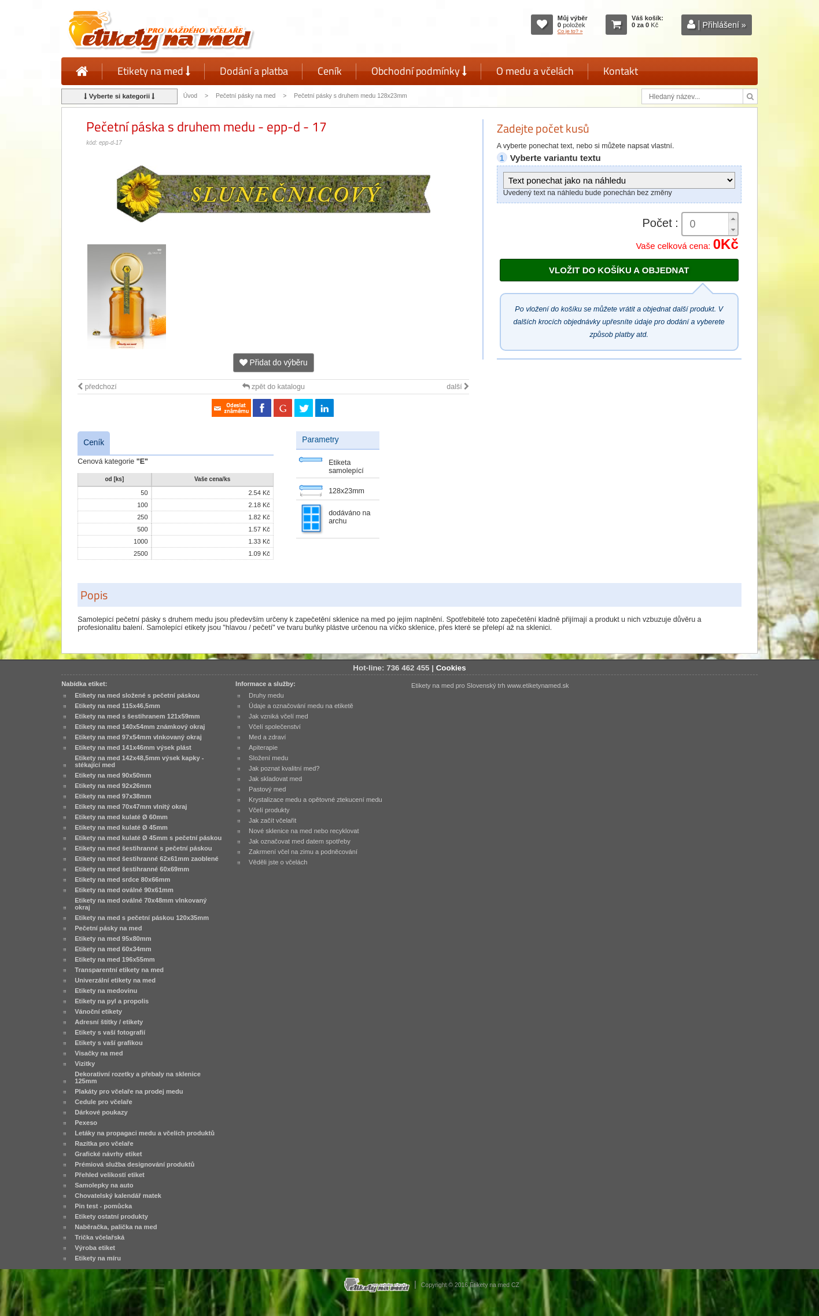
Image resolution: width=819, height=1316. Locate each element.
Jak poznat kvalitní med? (284, 768)
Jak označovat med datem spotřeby (300, 841)
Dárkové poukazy (101, 1112)
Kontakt (620, 71)
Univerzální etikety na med (115, 980)
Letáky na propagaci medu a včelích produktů (145, 1133)
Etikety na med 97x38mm (113, 796)
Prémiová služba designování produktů (134, 1164)
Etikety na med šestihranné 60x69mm (132, 869)
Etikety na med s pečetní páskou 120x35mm (142, 917)
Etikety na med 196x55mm (115, 959)
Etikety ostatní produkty (111, 1216)
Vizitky (85, 1063)
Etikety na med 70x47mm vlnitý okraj (131, 806)
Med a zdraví (267, 737)
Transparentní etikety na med (119, 969)
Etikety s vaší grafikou (108, 1042)
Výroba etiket (95, 1247)
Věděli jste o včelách (278, 862)
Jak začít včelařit (272, 820)
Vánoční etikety (98, 1011)
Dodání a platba (254, 71)
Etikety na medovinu (106, 990)
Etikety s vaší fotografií (110, 1032)
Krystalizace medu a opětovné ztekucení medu (315, 799)
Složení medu (268, 757)
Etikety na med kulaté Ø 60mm (121, 816)
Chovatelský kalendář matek (118, 1195)
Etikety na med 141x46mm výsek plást (133, 747)
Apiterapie (263, 747)
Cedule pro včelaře (103, 1101)
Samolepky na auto (104, 1185)
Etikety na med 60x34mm (113, 948)
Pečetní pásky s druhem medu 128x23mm (350, 96)
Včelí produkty (269, 810)
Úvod (190, 96)
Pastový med (267, 789)
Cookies (451, 668)
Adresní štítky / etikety (109, 1021)
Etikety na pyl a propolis (112, 1001)
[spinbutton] (710, 224)
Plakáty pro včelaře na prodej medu (129, 1091)
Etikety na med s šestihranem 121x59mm (137, 716)
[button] (732, 218)
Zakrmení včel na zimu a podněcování (303, 851)
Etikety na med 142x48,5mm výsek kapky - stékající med (139, 761)
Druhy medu (266, 695)
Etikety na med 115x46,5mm (117, 705)
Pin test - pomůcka (103, 1206)
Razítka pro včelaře (104, 1143)
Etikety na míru (98, 1258)
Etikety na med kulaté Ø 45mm (121, 827)
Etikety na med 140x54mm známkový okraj (140, 726)
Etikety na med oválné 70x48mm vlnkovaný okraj (140, 904)
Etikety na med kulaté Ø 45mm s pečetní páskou (148, 837)
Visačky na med (99, 1053)
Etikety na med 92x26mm (113, 785)
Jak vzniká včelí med (278, 716)
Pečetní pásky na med (245, 96)
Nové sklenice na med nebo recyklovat (304, 830)
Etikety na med (153, 71)
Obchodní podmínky (419, 71)
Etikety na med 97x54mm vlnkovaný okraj (138, 737)
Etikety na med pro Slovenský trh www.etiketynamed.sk (490, 685)
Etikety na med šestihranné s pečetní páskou (143, 848)
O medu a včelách (535, 71)
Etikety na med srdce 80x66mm (122, 879)
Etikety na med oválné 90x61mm (124, 889)
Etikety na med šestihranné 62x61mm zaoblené (147, 858)
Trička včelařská (99, 1237)
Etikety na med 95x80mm (113, 938)
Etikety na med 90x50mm (113, 775)
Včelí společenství (275, 726)
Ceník (330, 71)
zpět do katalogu (273, 387)
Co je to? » (570, 31)
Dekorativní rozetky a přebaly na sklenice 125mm (138, 1077)
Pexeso (86, 1122)
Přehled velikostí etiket (110, 1174)
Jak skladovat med (275, 778)
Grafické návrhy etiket (108, 1153)
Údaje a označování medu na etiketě (301, 705)
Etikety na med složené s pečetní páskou (137, 695)
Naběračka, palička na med (116, 1226)
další (458, 387)
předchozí (97, 387)
